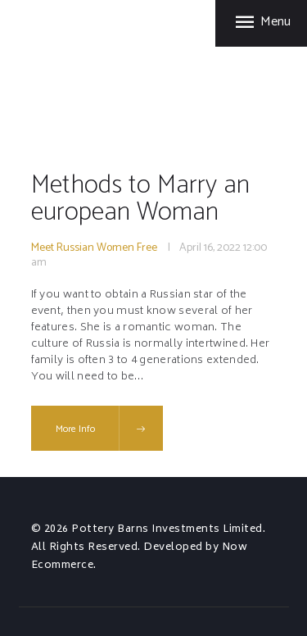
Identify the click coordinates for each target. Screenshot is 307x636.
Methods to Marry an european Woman (140, 198)
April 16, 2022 (210, 247)
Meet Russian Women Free (94, 247)
